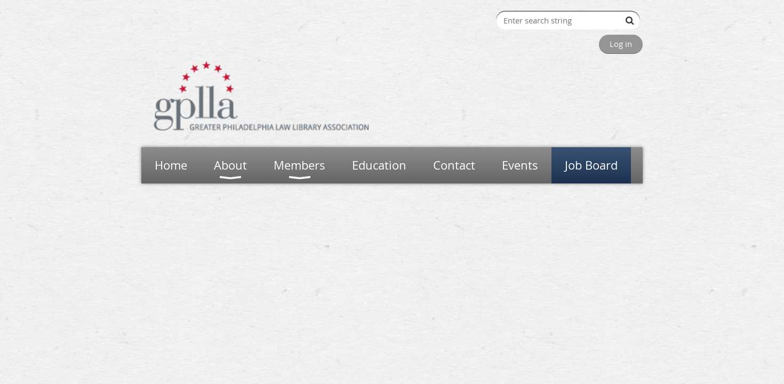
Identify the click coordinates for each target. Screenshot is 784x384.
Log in (621, 43)
